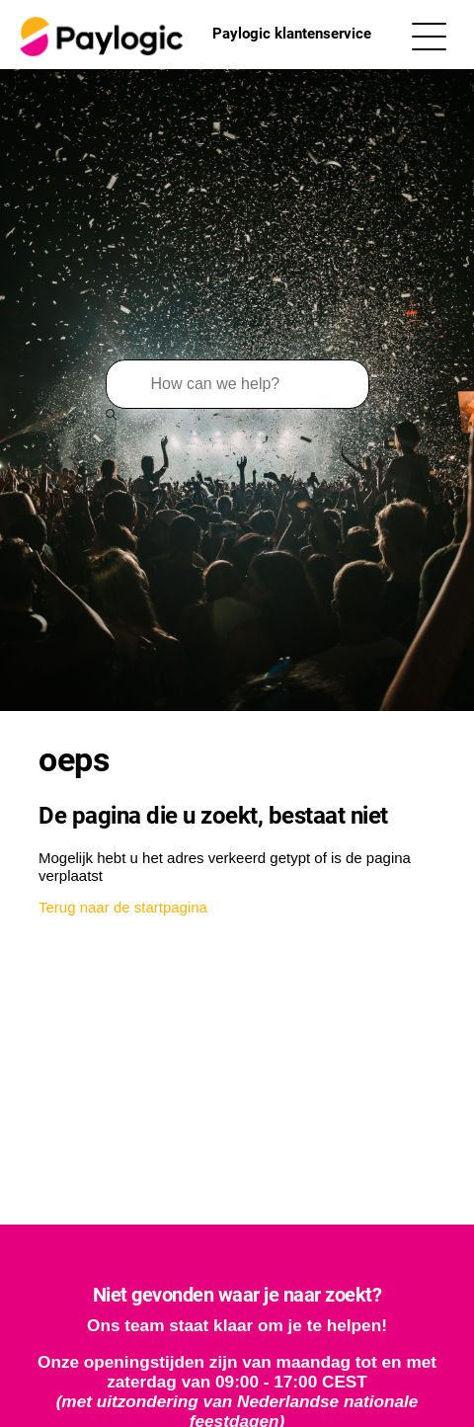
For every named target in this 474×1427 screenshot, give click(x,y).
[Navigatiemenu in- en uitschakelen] (429, 35)
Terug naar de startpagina (123, 907)
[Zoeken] (237, 384)
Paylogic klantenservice (193, 34)
